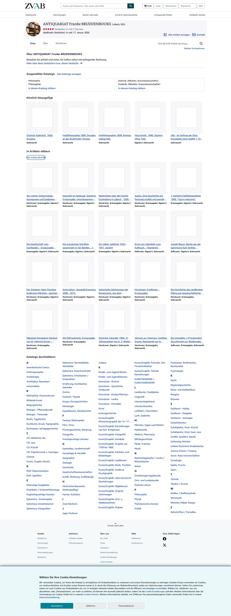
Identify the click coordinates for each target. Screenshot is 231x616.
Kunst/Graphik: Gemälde (111, 439)
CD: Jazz (31, 442)
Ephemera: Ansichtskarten (40, 503)
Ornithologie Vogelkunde (148, 475)
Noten (138, 466)
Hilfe (201, 6)
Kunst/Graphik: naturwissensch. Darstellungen (115, 479)
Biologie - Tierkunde (37, 414)
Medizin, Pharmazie (145, 434)
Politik (138, 508)
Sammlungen (59, 15)
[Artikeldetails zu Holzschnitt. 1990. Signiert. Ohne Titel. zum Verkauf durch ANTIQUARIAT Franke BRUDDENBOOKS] (151, 121)
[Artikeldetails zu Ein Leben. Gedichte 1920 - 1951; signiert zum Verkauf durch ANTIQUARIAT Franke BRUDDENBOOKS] (115, 230)
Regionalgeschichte (181, 385)
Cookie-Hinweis (106, 562)
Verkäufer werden (197, 15)
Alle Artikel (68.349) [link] (36, 157)
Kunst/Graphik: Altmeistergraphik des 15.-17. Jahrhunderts (114, 419)
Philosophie (141, 494)
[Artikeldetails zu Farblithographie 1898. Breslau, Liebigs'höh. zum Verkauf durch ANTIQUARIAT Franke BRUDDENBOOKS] (115, 121)
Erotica (66, 392)
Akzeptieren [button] (57, 606)
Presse (102, 543)
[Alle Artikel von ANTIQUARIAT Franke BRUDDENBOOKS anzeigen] (177, 34)
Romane (175, 399)
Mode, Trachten (142, 443)
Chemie (30, 456)
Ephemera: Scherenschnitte (76, 370)
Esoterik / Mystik (71, 396)
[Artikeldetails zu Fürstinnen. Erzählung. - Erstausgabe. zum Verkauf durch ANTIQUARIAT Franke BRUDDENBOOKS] (151, 275)
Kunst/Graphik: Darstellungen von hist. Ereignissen (114, 428)
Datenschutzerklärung (109, 552)
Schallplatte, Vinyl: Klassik (184, 427)
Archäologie (33, 376)
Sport (173, 469)
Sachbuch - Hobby (180, 408)
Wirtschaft (176, 497)
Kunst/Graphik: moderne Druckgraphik (111, 471)
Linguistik (140, 396)
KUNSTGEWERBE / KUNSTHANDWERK (145, 381)
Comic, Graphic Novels (38, 461)
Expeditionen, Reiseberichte (76, 410)
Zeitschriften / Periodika (183, 512)
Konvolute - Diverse (109, 381)
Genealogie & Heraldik (74, 453)
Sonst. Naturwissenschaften (185, 455)
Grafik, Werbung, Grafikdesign (78, 476)
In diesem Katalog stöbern (42, 88)
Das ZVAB (104, 538)
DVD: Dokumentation (37, 470)
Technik (174, 479)
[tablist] (48, 43)
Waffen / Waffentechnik (183, 493)
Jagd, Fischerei (69, 513)
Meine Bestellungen (45, 552)
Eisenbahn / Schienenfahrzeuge (43, 489)
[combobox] (94, 5)
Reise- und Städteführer (183, 389)
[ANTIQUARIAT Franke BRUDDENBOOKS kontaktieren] (198, 34)
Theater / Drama (179, 483)
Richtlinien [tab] (61, 44)
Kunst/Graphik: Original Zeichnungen (111, 492)
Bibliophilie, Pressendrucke (41, 395)
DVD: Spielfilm (34, 475)
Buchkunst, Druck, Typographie (43, 423)
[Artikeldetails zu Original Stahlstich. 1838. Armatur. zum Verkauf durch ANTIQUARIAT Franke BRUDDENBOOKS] (43, 121)
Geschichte (68, 467)
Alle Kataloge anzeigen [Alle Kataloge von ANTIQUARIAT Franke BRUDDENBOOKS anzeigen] (69, 73)
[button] (201, 43)
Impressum (104, 548)
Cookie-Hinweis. (91, 594)
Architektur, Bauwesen (38, 381)
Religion (175, 394)
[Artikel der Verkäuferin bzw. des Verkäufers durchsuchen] (174, 43)
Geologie (67, 462)
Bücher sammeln (90, 15)
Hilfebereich (136, 538)
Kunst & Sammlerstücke (126, 15)
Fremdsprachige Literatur (75, 439)
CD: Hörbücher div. (36, 437)
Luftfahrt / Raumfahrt (146, 410)
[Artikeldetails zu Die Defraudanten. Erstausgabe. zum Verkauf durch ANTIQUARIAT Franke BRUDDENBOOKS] (79, 322)
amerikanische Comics (38, 367)
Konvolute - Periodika (110, 403)
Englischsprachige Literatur (41, 494)
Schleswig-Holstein (180, 441)
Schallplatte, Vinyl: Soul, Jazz (186, 432)
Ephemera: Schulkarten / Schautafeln (75, 377)
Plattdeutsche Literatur (147, 503)
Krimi (101, 408)
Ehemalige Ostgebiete (38, 485)
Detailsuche (31, 15)
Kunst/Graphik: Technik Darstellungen (147, 372)
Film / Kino (68, 425)
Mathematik (141, 429)
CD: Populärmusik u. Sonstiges (42, 452)
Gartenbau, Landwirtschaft (76, 448)
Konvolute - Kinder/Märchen (113, 394)
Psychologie (177, 370)
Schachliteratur (178, 422)
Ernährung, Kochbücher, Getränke (74, 385)
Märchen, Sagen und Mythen (149, 425)
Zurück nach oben (115, 525)
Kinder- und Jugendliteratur (113, 376)
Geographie (68, 457)
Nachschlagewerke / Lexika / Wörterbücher (149, 459)
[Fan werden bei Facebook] (164, 539)
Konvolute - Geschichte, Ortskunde (111, 388)
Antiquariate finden (163, 15)
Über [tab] (45, 44)
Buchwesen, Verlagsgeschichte (42, 428)
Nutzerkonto (170, 6)
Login (158, 6)
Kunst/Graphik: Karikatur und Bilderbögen (114, 454)
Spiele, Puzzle (178, 465)
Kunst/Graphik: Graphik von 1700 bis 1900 (113, 445)
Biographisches (34, 405)
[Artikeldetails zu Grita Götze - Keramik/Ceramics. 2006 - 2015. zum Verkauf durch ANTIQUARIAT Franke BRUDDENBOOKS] (79, 275)
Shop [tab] (33, 44)
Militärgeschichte (143, 439)
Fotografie (67, 434)
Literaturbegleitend (145, 401)
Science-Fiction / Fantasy (183, 450)
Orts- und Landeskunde (147, 480)
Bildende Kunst (34, 400)
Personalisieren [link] (126, 605)
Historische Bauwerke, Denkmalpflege (73, 488)
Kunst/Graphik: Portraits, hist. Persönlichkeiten (150, 364)
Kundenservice (137, 543)
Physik (138, 499)
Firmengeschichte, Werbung (76, 429)
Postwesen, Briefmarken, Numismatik (183, 364)
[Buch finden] (130, 5)
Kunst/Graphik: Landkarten (113, 460)
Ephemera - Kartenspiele (39, 499)
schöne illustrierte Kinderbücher (187, 446)
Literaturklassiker (143, 406)
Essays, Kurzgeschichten (75, 401)
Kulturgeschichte (107, 413)
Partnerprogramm (76, 543)
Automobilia (33, 386)
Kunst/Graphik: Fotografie (112, 434)
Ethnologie (68, 406)
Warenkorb (41, 557)
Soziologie (176, 460)
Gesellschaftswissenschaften (77, 472)
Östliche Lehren (143, 485)
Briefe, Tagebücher (36, 419)
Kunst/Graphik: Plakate (111, 507)
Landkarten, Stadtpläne (147, 392)
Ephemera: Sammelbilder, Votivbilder (75, 364)
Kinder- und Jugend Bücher (113, 372)
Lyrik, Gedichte (142, 415)
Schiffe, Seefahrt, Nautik (183, 436)
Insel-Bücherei (69, 503)
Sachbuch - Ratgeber (181, 413)
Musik (138, 448)
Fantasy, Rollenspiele (73, 420)
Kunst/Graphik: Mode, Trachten (115, 465)
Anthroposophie (35, 372)
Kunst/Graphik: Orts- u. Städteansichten (111, 501)
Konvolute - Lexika (108, 399)
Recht (173, 380)
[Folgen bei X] (164, 545)
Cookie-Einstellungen (155, 591)
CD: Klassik (32, 447)
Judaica (102, 362)
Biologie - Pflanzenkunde (40, 409)
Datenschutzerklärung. (49, 597)
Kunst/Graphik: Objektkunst (113, 486)
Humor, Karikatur (71, 494)
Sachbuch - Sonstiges (182, 417)
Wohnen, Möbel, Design (183, 502)
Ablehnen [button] (90, 606)
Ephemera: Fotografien (38, 508)
